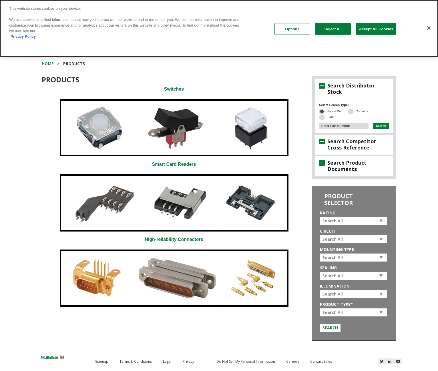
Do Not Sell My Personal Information (245, 361)
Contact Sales (321, 361)
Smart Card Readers (174, 164)
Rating (327, 213)
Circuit (328, 231)
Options (292, 29)
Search (381, 125)
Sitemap (101, 361)
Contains (362, 111)
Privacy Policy (23, 36)
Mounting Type (337, 249)
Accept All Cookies (376, 29)
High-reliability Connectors (174, 239)
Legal (167, 361)
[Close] (429, 28)
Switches (174, 89)
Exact (330, 117)
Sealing (328, 267)
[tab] (354, 88)
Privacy (188, 361)
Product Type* (336, 304)
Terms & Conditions (136, 361)
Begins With (334, 111)
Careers (292, 361)
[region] (219, 28)
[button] (322, 86)
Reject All (333, 29)
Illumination (335, 286)
